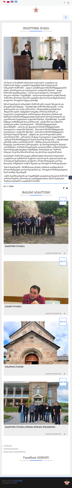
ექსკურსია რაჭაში (14, 367)
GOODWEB (18, 481)
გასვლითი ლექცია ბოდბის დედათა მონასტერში (30, 427)
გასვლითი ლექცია (15, 246)
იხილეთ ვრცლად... (54, 253)
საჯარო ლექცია (13, 306)
